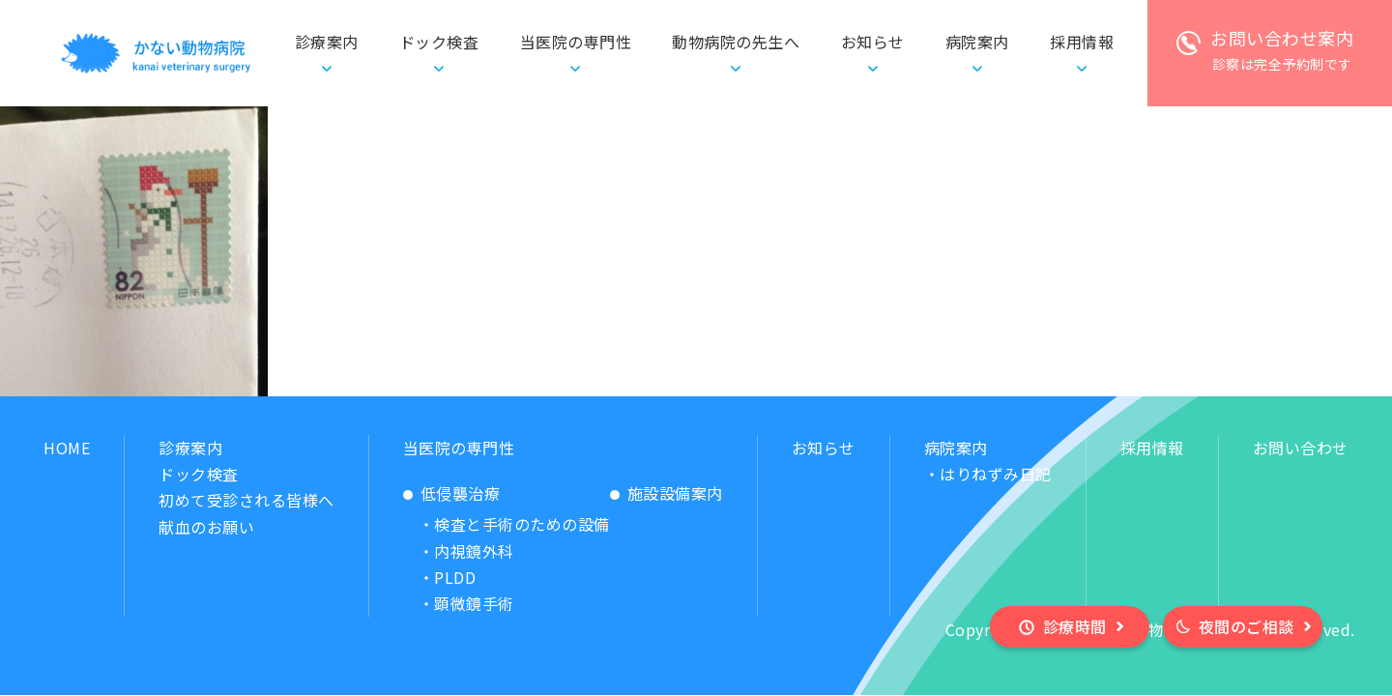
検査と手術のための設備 (522, 524)
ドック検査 (439, 41)
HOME (67, 447)
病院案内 (956, 447)
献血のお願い (206, 526)
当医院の (576, 42)
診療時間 (1075, 626)
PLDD (455, 577)
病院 (977, 42)
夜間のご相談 (1246, 626)
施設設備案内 (675, 493)
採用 (1082, 42)
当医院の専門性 (459, 447)
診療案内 (190, 447)
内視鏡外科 (474, 551)
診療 (327, 42)
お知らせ (873, 41)
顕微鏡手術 (474, 603)
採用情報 (1152, 447)
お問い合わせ (1300, 447)
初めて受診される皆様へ (246, 499)
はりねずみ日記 (996, 473)
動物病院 (735, 42)
